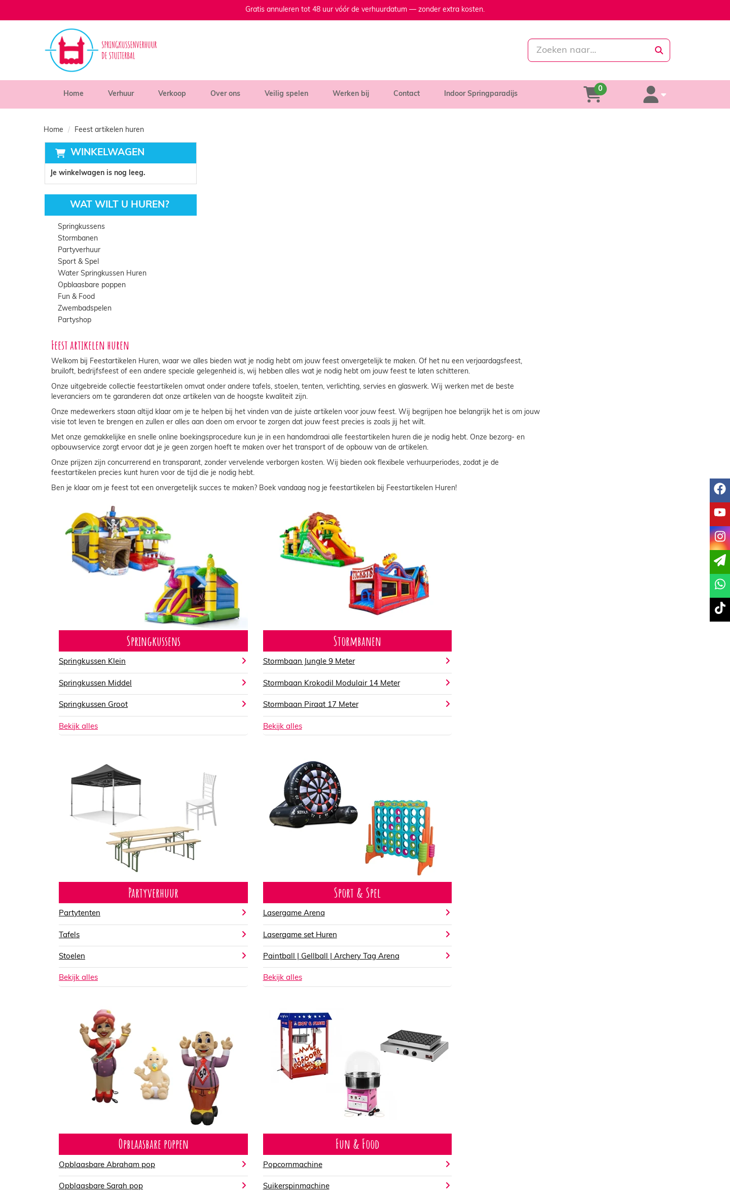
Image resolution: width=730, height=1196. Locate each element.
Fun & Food (75, 297)
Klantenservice (564, 1134)
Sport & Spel (77, 262)
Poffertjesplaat (404, 1023)
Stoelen (549, 511)
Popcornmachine (407, 979)
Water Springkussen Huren (101, 274)
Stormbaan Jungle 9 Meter (423, 468)
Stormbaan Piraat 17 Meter (425, 519)
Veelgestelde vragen (573, 1154)
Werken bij (351, 94)
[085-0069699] (320, 50)
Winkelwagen (106, 153)
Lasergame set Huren (573, 741)
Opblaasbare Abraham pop (268, 979)
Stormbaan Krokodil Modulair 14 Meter (446, 490)
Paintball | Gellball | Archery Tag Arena (604, 763)
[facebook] (622, 1187)
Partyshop (74, 321)
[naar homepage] (146, 50)
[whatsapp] (407, 50)
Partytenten (556, 468)
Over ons (225, 94)
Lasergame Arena (567, 720)
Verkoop (172, 94)
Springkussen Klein (253, 468)
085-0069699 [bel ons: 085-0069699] (88, 1135)
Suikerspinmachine (411, 1001)
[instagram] (659, 1187)
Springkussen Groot (254, 511)
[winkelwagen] (608, 94)
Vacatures (234, 1154)
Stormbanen (77, 239)
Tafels (546, 490)
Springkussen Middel (256, 490)
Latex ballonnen (564, 1001)
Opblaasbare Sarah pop (262, 1001)
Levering (393, 1134)
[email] (720, 562)
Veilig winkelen (403, 1144)
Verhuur (121, 94)
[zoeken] (659, 50)
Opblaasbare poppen (91, 286)
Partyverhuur (78, 251)
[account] (660, 94)
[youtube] (641, 1187)
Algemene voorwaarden (418, 1154)
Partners (232, 1144)
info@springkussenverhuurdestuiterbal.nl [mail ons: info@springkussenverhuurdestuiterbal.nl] (131, 1152)
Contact (406, 94)
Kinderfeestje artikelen (575, 1023)
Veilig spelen (286, 94)
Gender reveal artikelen (576, 979)
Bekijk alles (239, 533)
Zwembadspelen (84, 309)
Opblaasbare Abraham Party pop (278, 1023)
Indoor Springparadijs (481, 94)
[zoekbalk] (583, 50)
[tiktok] (677, 1187)
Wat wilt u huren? (111, 206)
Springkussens (80, 227)
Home (73, 94)
